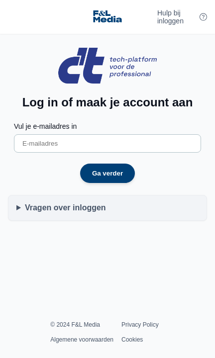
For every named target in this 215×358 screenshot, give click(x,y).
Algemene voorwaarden (81, 339)
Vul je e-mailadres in (45, 126)
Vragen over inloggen (65, 207)
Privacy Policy (140, 324)
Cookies (132, 339)
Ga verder (107, 173)
